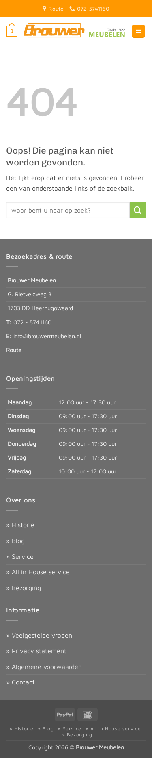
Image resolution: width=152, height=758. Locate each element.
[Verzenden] (138, 210)
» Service (20, 556)
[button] (11, 31)
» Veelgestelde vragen (39, 635)
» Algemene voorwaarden (44, 666)
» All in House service (38, 572)
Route (13, 349)
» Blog (15, 540)
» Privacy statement (36, 650)
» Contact (20, 682)
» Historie (20, 524)
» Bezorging (23, 587)
